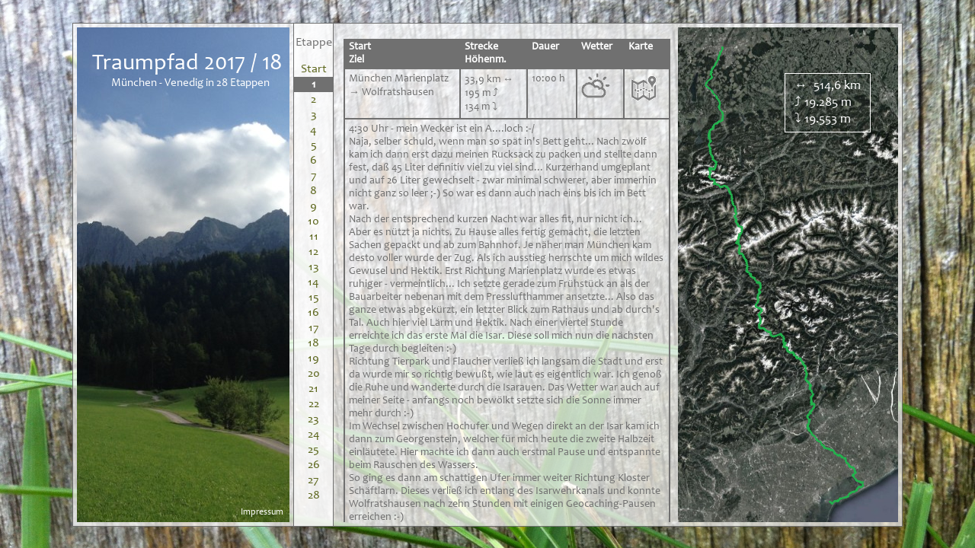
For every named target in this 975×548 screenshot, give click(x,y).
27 (313, 480)
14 (313, 282)
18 (313, 343)
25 (313, 450)
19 (313, 358)
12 (313, 252)
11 (313, 237)
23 (313, 419)
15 (313, 298)
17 (313, 328)
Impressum (262, 512)
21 (313, 389)
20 (314, 374)
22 (313, 404)
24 (314, 435)
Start (314, 69)
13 (313, 267)
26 (314, 465)
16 (313, 313)
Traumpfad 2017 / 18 (187, 64)
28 (314, 495)
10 (313, 221)
